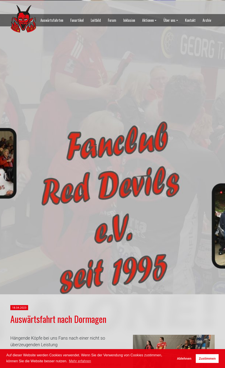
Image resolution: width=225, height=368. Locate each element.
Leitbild (96, 20)
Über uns (169, 20)
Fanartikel (77, 20)
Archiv (207, 20)
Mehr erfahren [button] (80, 361)
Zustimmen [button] (207, 358)
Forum (112, 20)
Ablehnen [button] (184, 358)
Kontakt (190, 20)
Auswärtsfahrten (51, 20)
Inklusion (129, 20)
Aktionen (148, 20)
